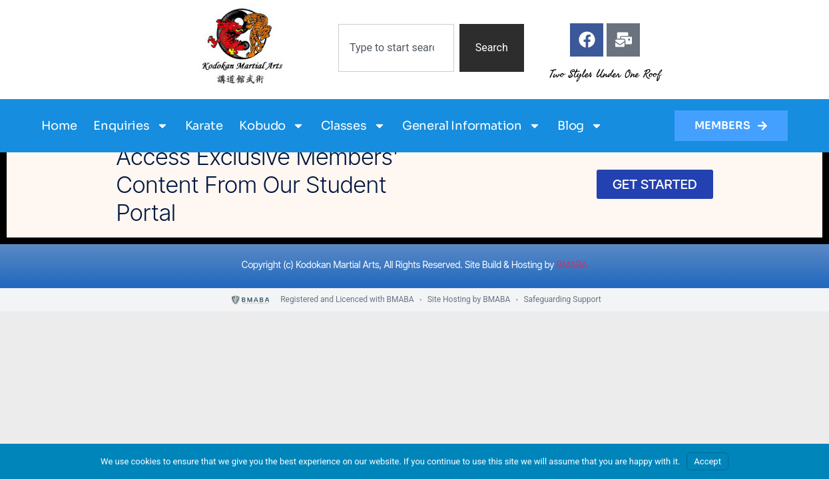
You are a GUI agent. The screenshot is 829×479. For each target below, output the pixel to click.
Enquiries (130, 125)
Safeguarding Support (562, 299)
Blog (580, 125)
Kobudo (271, 125)
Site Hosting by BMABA (469, 299)
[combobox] (396, 48)
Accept (707, 461)
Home (59, 125)
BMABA (572, 264)
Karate (204, 125)
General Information (471, 125)
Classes (353, 125)
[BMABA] (251, 300)
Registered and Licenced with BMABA (347, 299)
